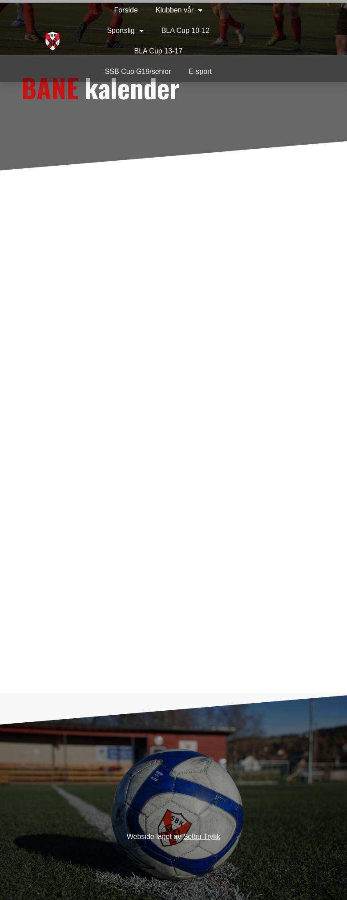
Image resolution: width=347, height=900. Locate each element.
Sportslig (125, 31)
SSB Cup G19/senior (138, 71)
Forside (125, 10)
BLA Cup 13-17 (158, 51)
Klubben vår (179, 10)
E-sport (200, 71)
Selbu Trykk (202, 836)
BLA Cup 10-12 (185, 30)
